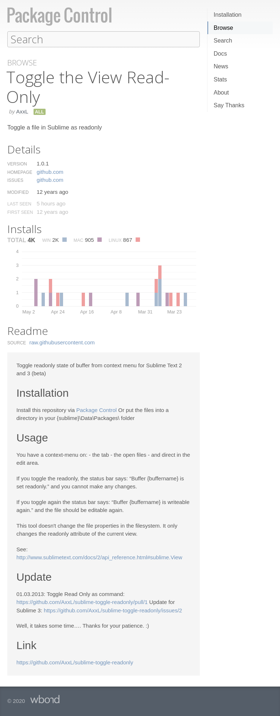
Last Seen (19, 203)
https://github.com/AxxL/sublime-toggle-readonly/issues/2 (113, 610)
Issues (15, 180)
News (221, 66)
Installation (228, 15)
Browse (223, 28)
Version (17, 163)
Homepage (19, 172)
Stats (220, 79)
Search (223, 40)
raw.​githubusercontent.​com (62, 342)
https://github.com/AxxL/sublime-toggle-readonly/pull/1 (82, 602)
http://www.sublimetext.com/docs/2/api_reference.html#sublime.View (99, 557)
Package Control (96, 410)
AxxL (22, 111)
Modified (18, 192)
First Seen (20, 212)
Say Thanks (229, 105)
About (221, 92)
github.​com (49, 171)
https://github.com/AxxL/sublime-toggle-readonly (74, 662)
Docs (220, 54)
